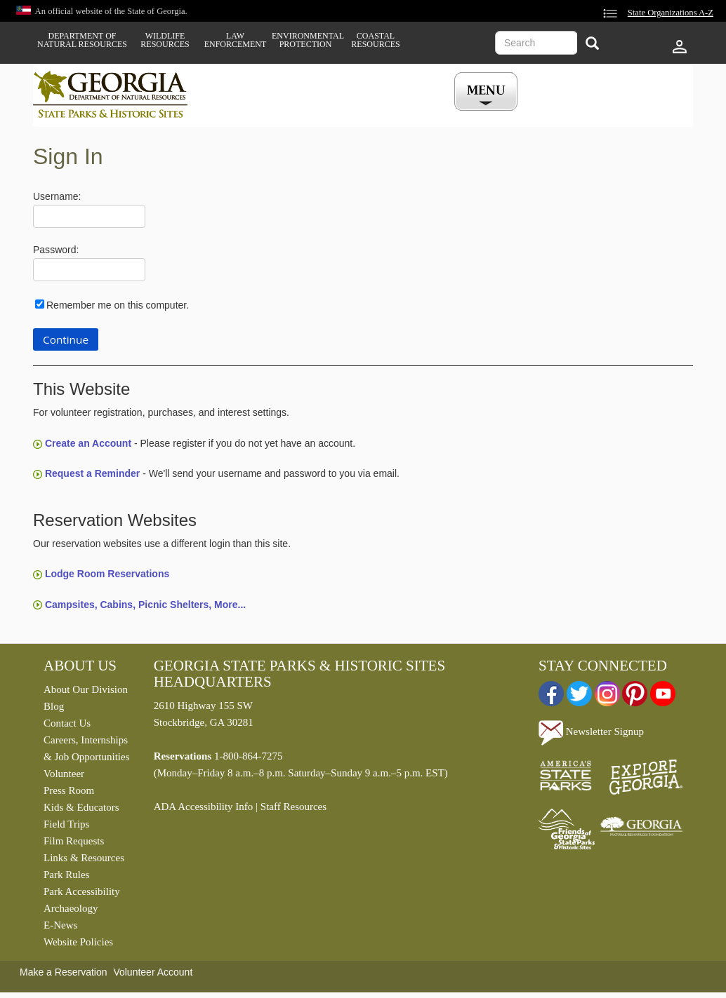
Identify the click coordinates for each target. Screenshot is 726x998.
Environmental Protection (305, 40)
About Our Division (86, 689)
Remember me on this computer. (117, 305)
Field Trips (66, 824)
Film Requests (74, 841)
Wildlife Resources (164, 40)
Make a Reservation (63, 972)
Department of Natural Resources (82, 40)
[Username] (89, 216)
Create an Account (88, 443)
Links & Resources (84, 857)
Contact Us (67, 723)
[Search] (592, 44)
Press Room (69, 790)
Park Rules (66, 874)
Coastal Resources (375, 40)
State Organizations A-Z (670, 13)
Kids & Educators (81, 807)
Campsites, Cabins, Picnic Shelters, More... (145, 604)
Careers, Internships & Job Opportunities (87, 748)
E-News (60, 925)
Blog (54, 706)
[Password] (89, 269)
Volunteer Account (152, 972)
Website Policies (78, 942)
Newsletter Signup (591, 731)
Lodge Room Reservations (107, 573)
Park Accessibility (82, 891)
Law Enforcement (235, 40)
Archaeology (71, 908)
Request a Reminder (92, 473)
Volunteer (64, 773)
